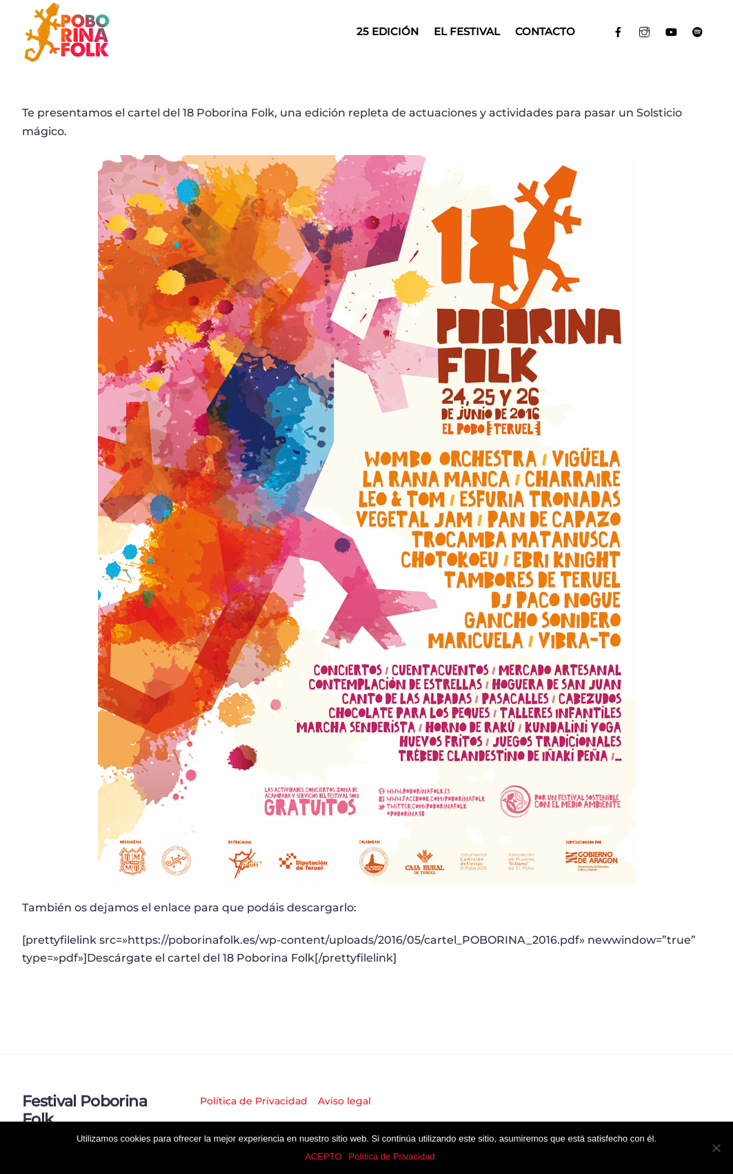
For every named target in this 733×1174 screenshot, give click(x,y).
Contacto (545, 31)
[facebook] (618, 30)
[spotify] (698, 30)
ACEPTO (323, 1156)
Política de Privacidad (254, 1101)
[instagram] (645, 30)
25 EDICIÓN (388, 31)
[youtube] (671, 30)
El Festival (467, 31)
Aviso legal (344, 1101)
